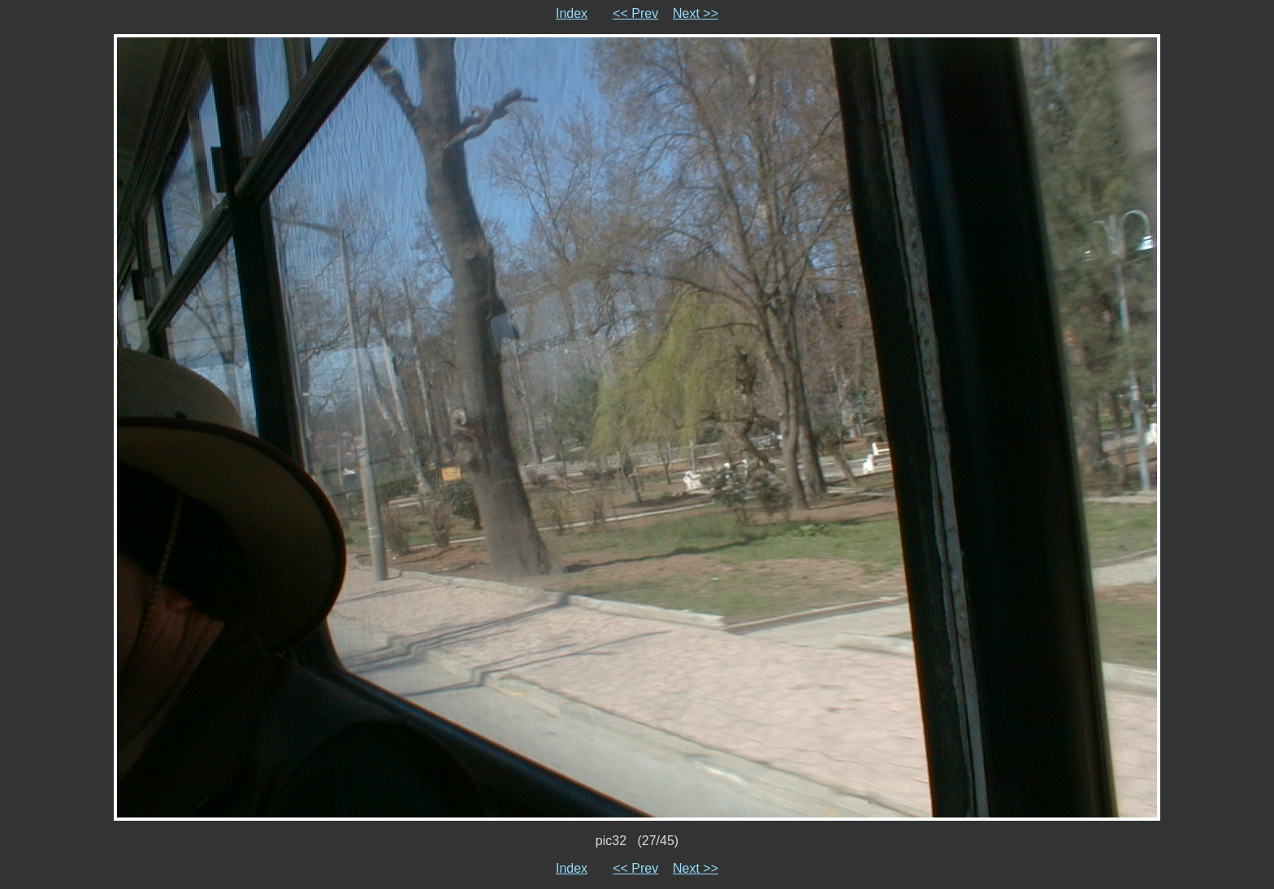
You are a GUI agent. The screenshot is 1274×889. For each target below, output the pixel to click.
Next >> (695, 13)
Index (571, 13)
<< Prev (635, 13)
